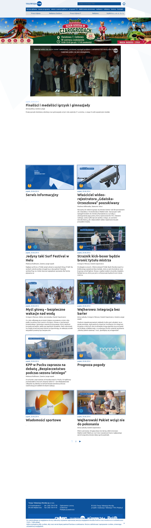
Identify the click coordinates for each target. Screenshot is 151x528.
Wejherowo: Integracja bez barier (98, 311)
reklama (107, 9)
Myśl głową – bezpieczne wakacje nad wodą (45, 311)
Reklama (95, 13)
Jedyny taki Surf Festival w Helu (47, 258)
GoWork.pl (63, 507)
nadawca (99, 9)
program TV (73, 9)
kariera (113, 9)
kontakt (120, 9)
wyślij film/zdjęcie (118, 13)
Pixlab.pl (120, 508)
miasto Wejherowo (87, 168)
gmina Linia (32, 283)
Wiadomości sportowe (43, 420)
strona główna (32, 9)
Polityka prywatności (67, 509)
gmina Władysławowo (36, 338)
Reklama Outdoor (55, 13)
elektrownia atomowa (87, 9)
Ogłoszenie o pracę (67, 505)
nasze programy (44, 9)
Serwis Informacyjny (42, 195)
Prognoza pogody (91, 365)
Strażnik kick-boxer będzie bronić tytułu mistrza (98, 258)
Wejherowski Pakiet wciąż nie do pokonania (101, 422)
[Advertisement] (51, 144)
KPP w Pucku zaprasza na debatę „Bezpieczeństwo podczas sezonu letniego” (46, 369)
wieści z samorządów (58, 9)
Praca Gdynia (35, 13)
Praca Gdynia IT (75, 13)
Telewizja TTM (110, 508)
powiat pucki (33, 230)
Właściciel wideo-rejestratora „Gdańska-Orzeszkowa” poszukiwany (98, 199)
